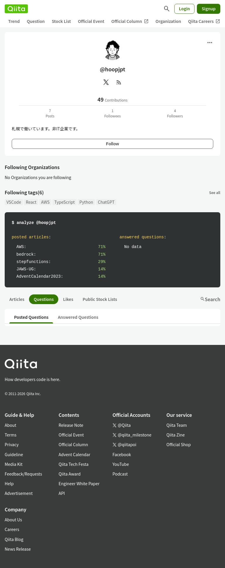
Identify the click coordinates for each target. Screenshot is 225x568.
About (10, 425)
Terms (10, 435)
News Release (18, 549)
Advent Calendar (74, 454)
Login (184, 8)
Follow (112, 143)
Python (86, 202)
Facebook (121, 454)
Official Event (91, 21)
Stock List (61, 21)
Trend (14, 21)
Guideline (14, 454)
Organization (168, 21)
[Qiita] (16, 8)
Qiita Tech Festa (73, 464)
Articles (16, 299)
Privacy (11, 444)
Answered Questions (78, 317)
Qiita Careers (204, 21)
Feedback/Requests (23, 474)
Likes (68, 299)
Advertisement (19, 493)
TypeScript (64, 202)
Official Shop (178, 444)
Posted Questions (31, 317)
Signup (209, 8)
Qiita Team (176, 425)
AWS (45, 202)
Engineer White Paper (79, 483)
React (31, 202)
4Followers (175, 113)
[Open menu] (210, 42)
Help (9, 483)
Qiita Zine (175, 435)
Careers (12, 529)
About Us (13, 520)
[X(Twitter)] (106, 82)
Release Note (71, 425)
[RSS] (118, 82)
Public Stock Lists (100, 299)
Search (210, 299)
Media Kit (14, 464)
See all (214, 192)
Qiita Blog (14, 539)
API (62, 493)
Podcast (120, 474)
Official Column (130, 21)
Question (36, 21)
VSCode (13, 202)
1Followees (112, 113)
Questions (44, 299)
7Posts (50, 113)
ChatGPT (106, 202)
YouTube (120, 464)
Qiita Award (70, 474)
